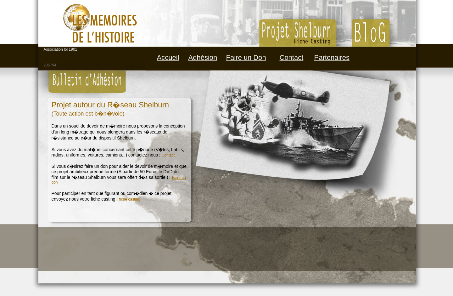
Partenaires (332, 57)
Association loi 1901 (60, 49)
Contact (292, 57)
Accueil (168, 57)
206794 (50, 65)
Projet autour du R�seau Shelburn (110, 104)
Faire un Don (246, 57)
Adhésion (202, 57)
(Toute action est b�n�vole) (88, 114)
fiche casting (129, 199)
